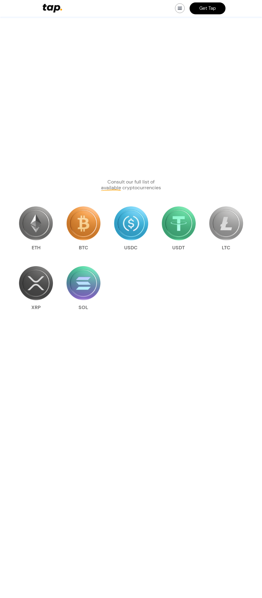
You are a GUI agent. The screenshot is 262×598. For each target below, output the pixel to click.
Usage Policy (161, 510)
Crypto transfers (28, 468)
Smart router (25, 477)
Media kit (90, 468)
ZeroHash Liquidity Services (176, 501)
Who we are (92, 459)
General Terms (162, 483)
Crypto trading (27, 459)
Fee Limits (159, 492)
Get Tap (207, 8)
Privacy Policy (162, 474)
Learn (86, 477)
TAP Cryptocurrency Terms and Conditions (170, 462)
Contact (88, 486)
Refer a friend (26, 486)
